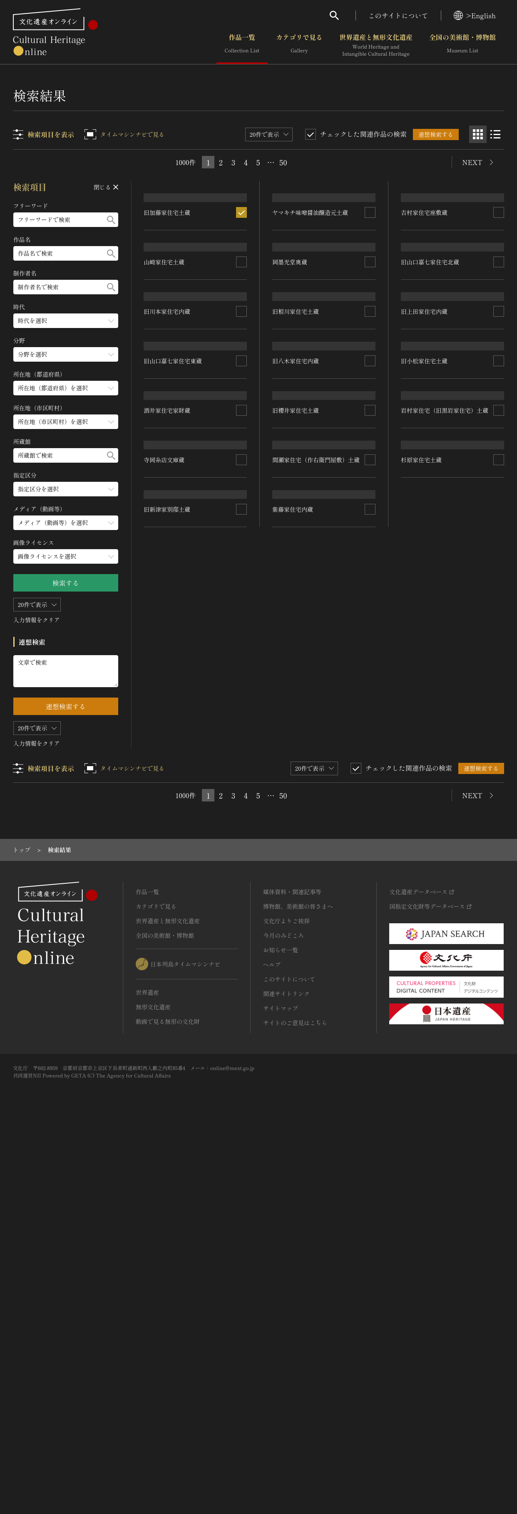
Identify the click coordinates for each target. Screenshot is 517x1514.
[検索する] (111, 219)
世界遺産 (147, 1377)
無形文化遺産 (153, 1392)
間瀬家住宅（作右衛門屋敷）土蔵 (316, 876)
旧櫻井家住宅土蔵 (296, 734)
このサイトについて (398, 15)
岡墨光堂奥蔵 (290, 377)
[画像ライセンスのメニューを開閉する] (65, 556)
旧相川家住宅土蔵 (296, 495)
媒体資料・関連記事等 (292, 1277)
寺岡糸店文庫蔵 (164, 977)
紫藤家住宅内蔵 (293, 1024)
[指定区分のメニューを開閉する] (65, 489)
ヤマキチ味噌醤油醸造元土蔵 (310, 271)
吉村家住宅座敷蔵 (424, 289)
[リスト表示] (495, 134)
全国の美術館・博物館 (462, 45)
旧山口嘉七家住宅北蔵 (430, 489)
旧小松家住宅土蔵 (424, 759)
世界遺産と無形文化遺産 (376, 45)
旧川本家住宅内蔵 (167, 618)
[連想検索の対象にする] (241, 316)
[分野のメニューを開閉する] (65, 354)
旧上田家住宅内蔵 (424, 598)
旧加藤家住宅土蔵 (167, 316)
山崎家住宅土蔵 (164, 453)
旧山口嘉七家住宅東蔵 (173, 726)
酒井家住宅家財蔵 (167, 864)
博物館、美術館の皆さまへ (298, 1291)
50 (283, 162)
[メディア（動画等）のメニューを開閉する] (65, 522)
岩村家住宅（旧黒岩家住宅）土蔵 (444, 877)
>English (475, 15)
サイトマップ (280, 1393)
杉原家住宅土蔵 (421, 995)
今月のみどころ (283, 1321)
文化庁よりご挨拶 (286, 1306)
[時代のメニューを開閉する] (65, 320)
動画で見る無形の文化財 (168, 1407)
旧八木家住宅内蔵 (296, 604)
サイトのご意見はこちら (295, 1408)
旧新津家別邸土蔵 (167, 1115)
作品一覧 (242, 45)
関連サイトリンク (286, 1379)
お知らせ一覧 (280, 1335)
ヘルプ (272, 1350)
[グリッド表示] (478, 134)
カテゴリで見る (299, 45)
